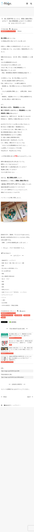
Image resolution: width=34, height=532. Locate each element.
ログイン (18, 389)
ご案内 (3, 300)
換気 (3, 287)
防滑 (3, 265)
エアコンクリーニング (7, 294)
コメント (14, 311)
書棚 (3, 284)
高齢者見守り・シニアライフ (8, 31)
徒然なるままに (5, 289)
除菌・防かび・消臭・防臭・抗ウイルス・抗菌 (13, 263)
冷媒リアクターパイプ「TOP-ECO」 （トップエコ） (15, 292)
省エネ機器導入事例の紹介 (8, 276)
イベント (4, 297)
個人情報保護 (18, 315)
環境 (3, 281)
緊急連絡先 (27, 315)
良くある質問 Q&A (6, 271)
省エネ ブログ (5, 279)
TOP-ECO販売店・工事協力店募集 (10, 305)
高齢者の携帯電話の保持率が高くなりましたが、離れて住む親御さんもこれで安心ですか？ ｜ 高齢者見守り (20, 358)
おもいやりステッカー (7, 315)
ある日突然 (4, 302)
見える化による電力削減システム (10, 268)
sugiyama (15, 29)
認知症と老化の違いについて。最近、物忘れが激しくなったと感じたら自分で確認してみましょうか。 (21, 349)
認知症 (3, 317)
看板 (3, 273)
